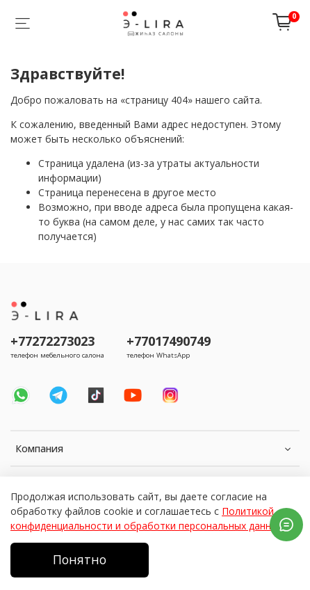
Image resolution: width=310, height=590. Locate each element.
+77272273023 (52, 341)
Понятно (79, 559)
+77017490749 (169, 341)
